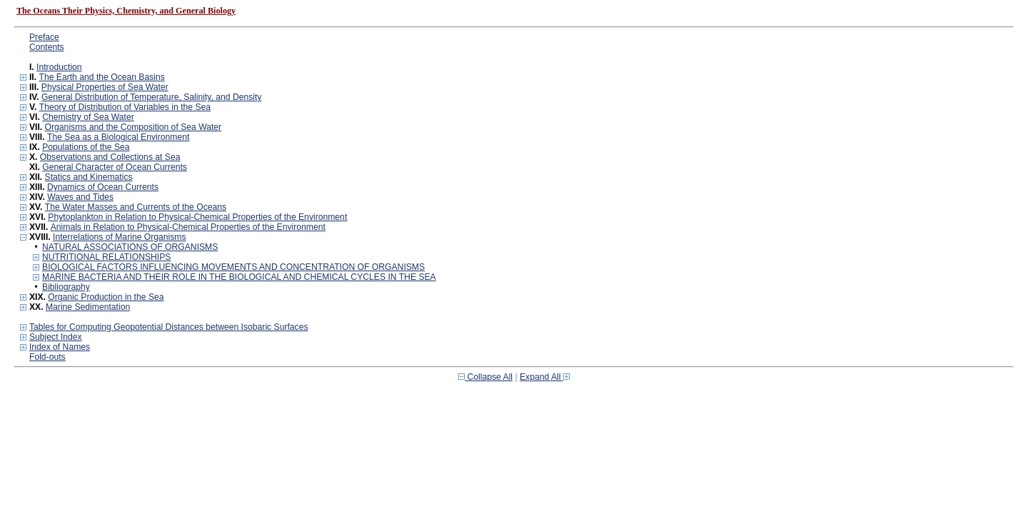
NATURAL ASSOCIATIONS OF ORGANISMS (130, 247)
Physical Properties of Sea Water (104, 87)
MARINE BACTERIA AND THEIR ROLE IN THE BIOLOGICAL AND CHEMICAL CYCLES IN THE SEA (239, 277)
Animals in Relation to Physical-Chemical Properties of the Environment (188, 227)
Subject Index (55, 337)
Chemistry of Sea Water (88, 117)
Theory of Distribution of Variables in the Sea (125, 107)
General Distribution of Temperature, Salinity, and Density (151, 97)
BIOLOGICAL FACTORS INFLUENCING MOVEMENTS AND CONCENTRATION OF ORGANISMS (233, 267)
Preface (44, 37)
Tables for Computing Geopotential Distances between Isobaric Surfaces (168, 327)
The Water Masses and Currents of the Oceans (135, 207)
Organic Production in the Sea (105, 297)
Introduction (59, 67)
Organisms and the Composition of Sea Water (133, 127)
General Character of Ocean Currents (114, 167)
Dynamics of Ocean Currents (102, 187)
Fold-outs (47, 357)
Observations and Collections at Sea (110, 157)
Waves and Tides (80, 197)
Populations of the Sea (85, 147)
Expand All (545, 377)
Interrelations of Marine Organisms (119, 237)
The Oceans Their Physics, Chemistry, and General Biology (126, 11)
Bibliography (66, 287)
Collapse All (485, 377)
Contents (46, 47)
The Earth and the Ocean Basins (101, 77)
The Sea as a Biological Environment (118, 137)
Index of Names (59, 347)
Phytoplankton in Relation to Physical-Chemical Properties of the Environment (197, 217)
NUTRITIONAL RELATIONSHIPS (106, 257)
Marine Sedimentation (88, 307)
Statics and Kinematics (89, 177)
